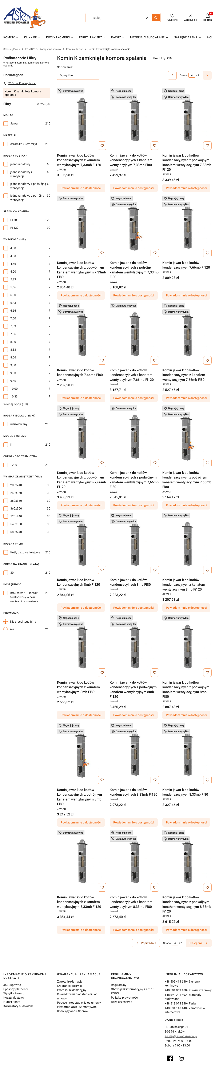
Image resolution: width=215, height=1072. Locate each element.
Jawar (14, 123)
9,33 (13, 373)
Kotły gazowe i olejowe (25, 552)
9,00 (13, 365)
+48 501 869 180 (176, 990)
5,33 (13, 279)
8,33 (13, 349)
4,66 (13, 263)
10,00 (14, 388)
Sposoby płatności (15, 989)
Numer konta (11, 1001)
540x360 (16, 524)
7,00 (13, 318)
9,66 (13, 381)
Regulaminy (118, 985)
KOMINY (30, 49)
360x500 (16, 508)
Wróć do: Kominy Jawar (19, 83)
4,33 (13, 256)
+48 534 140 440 (176, 1008)
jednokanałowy (20, 164)
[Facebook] (170, 1058)
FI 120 (14, 227)
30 (12, 572)
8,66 (13, 357)
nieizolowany (18, 424)
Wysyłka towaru (13, 993)
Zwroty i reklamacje (69, 981)
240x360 (16, 493)
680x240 (16, 532)
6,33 (13, 302)
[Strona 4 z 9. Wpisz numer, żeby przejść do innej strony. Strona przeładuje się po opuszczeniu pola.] (191, 75)
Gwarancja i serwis (69, 985)
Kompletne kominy (50, 49)
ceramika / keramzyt (23, 144)
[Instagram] (181, 1058)
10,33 (14, 396)
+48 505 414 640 (176, 981)
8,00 (13, 341)
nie (12, 629)
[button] (156, 17)
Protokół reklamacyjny (71, 990)
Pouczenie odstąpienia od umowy (79, 1002)
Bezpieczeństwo (121, 1001)
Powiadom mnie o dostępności (81, 188)
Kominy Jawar (74, 49)
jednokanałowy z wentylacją (21, 174)
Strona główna (11, 49)
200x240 (16, 485)
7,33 (13, 326)
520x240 (16, 516)
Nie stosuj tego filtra (23, 621)
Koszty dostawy (13, 997)
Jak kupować (12, 985)
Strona (184, 75)
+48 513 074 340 (176, 1003)
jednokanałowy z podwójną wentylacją (28, 186)
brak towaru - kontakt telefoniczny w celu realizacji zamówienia (24, 597)
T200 (13, 464)
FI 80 (13, 220)
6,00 (13, 295)
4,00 (13, 248)
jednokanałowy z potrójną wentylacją (27, 197)
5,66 (13, 287)
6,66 (13, 310)
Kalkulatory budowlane (18, 1006)
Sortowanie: (65, 67)
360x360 (16, 500)
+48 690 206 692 (176, 994)
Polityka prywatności (124, 997)
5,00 (13, 271)
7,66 (13, 334)
